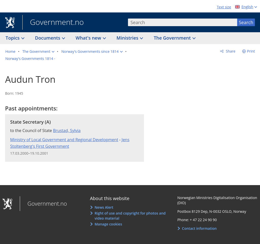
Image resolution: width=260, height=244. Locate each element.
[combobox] (182, 22)
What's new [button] (89, 38)
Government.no (53, 22)
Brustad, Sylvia (67, 130)
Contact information (199, 228)
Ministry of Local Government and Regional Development (64, 139)
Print (251, 51)
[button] (38, 51)
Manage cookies (108, 224)
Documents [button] (48, 38)
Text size (224, 7)
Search (246, 22)
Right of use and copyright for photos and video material (130, 216)
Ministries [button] (128, 38)
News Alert (103, 207)
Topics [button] (13, 38)
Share (230, 51)
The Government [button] (173, 38)
